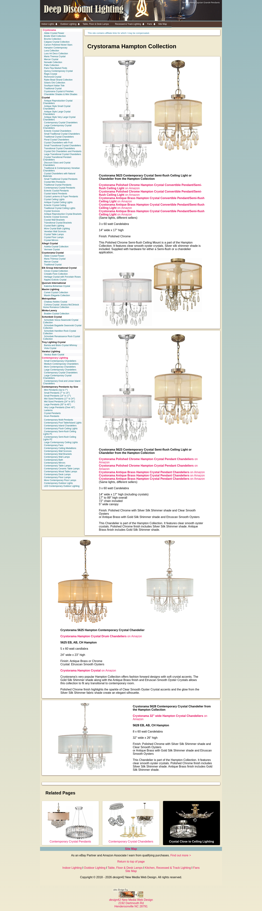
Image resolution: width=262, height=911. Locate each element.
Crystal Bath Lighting (54, 225)
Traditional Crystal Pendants (57, 185)
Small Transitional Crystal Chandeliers (62, 145)
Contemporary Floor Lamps (57, 477)
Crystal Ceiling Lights (54, 199)
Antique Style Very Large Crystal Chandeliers (59, 118)
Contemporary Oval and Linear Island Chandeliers (61, 382)
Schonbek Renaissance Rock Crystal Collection (61, 337)
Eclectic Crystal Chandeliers (57, 131)
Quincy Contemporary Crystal (58, 71)
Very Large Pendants (59, 407)
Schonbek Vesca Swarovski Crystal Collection (60, 321)
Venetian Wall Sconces (55, 231)
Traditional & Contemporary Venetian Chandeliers (61, 169)
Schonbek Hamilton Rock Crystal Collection (59, 332)
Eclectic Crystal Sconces (56, 217)
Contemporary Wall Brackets (58, 454)
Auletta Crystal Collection (56, 246)
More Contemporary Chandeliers (60, 367)
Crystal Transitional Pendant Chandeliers (57, 158)
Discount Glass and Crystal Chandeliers (56, 163)
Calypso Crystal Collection (57, 42)
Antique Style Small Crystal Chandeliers (56, 107)
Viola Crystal (50, 348)
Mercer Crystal (51, 59)
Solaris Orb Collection (54, 82)
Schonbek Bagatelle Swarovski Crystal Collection (62, 326)
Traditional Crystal (52, 88)
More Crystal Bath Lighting (57, 228)
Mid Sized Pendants (59, 398)
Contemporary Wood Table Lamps (60, 471)
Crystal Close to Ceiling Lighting (191, 840)
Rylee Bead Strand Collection (58, 79)
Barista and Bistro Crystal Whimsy (60, 345)
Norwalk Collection (53, 62)
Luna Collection (51, 50)
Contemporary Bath (53, 460)
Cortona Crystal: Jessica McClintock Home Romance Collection (61, 306)
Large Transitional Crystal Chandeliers (62, 154)
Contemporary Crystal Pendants (59, 187)
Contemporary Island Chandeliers (60, 425)
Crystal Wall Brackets (54, 220)
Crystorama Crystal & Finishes (59, 91)
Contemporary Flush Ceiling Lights (61, 428)
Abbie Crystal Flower (54, 33)
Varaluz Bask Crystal (54, 354)
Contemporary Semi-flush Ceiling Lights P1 (59, 432)
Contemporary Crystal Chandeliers (61, 122)
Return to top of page (131, 861)
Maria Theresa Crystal (55, 56)
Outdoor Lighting (94, 867)
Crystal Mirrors (51, 240)
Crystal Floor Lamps (53, 237)
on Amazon (152, 472)
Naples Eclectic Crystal (55, 279)
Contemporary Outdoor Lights (58, 483)
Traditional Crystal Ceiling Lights (59, 208)
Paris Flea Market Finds (55, 68)
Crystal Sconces (52, 211)
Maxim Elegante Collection (57, 295)
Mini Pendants (56, 390)
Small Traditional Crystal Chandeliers (62, 134)
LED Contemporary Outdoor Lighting (62, 486)
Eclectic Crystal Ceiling (55, 205)
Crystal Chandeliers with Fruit (58, 142)
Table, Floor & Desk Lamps (125, 867)
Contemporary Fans (53, 445)
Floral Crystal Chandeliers (56, 139)
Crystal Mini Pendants (54, 182)
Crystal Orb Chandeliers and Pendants (62, 151)
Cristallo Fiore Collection (56, 274)
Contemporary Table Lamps (57, 465)
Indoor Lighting (72, 867)
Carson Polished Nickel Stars (58, 45)
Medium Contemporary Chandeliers (61, 364)
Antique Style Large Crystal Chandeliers (56, 112)
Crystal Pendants (52, 413)
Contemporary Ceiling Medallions (60, 448)
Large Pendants (57, 404)
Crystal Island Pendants (55, 193)
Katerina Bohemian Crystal (57, 286)
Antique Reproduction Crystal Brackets (63, 214)
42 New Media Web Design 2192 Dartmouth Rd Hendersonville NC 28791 (131, 901)
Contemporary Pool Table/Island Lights (63, 422)
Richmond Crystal (52, 77)
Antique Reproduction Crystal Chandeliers (57, 102)
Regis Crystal (50, 74)
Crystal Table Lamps (54, 234)
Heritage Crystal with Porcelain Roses (62, 277)
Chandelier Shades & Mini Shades (60, 94)
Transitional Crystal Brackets (58, 222)
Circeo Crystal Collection (56, 271)
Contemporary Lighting (55, 357)
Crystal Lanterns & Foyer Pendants (61, 196)
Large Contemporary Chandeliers (60, 369)
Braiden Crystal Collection (56, 313)
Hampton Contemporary (55, 47)
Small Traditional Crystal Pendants (60, 179)
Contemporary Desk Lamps (57, 474)
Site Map (131, 848)
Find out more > (180, 855)
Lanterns (48, 410)
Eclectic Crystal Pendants (56, 190)
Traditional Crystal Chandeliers (59, 137)
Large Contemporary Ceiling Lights (61, 442)
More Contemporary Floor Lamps (60, 480)
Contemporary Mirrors (54, 463)
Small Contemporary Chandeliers (60, 361)
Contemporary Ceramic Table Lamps (62, 468)
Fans (196, 867)
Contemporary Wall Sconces (58, 451)
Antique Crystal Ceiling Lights (58, 202)
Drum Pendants (51, 416)
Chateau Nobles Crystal (55, 302)
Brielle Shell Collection (55, 36)
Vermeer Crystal (52, 249)
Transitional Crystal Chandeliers (59, 148)
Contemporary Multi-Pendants (58, 420)
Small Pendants (57, 393)
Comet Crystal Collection (56, 292)
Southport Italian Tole (54, 85)
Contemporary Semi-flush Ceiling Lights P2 (59, 438)
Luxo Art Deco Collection (56, 53)
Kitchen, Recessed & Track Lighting (168, 867)
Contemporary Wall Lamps (57, 457)
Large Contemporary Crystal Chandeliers (57, 126)
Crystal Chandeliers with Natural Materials (59, 174)
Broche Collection (52, 39)
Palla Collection (51, 65)
